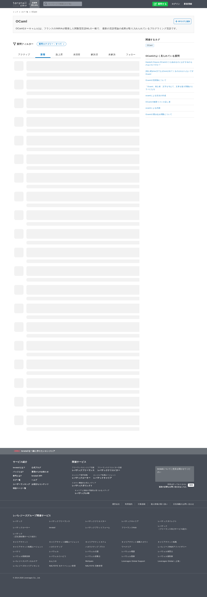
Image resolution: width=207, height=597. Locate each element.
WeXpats (89, 561)
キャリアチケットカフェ (95, 542)
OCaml (150, 45)
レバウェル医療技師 (21, 556)
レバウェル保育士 (165, 551)
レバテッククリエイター (110, 468)
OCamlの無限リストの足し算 (158, 102)
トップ (15, 12)
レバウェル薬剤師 (165, 556)
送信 (191, 485)
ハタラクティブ (55, 547)
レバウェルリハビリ (57, 556)
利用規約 (129, 504)
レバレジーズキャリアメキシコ (26, 566)
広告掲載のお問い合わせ (183, 504)
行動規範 (142, 504)
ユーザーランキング (21, 484)
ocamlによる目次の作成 (156, 96)
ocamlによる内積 (153, 108)
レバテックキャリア (104, 476)
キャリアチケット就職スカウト (135, 542)
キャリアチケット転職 (167, 542)
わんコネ (53, 561)
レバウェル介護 (92, 551)
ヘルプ (34, 480)
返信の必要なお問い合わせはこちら (173, 487)
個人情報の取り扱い (159, 504)
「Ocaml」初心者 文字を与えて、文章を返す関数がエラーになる (169, 88)
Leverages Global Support (133, 561)
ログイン (176, 4)
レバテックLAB (92, 491)
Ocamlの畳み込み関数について (159, 114)
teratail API (37, 476)
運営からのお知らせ (40, 472)
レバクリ (17, 551)
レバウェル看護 (128, 551)
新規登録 (188, 4)
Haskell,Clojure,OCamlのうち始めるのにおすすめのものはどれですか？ (169, 63)
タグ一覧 (24, 12)
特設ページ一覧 (19, 488)
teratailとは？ (19, 467)
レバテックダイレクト (84, 484)
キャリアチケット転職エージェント (28, 547)
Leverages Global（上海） (169, 561)
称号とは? (17, 476)
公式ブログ (36, 467)
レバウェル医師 (128, 556)
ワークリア (126, 547)
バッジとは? (18, 472)
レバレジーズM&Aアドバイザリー (172, 547)
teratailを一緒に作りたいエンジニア (38, 451)
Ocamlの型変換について (156, 80)
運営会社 (116, 504)
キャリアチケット (20, 542)
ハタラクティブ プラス (95, 547)
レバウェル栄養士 (93, 556)
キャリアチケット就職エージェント (64, 542)
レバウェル (54, 551)
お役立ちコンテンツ (40, 484)
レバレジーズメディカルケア (25, 561)
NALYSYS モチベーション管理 (62, 566)
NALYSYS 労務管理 (93, 566)
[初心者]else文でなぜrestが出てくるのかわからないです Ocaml (170, 72)
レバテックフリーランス (83, 468)
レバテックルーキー (81, 476)
